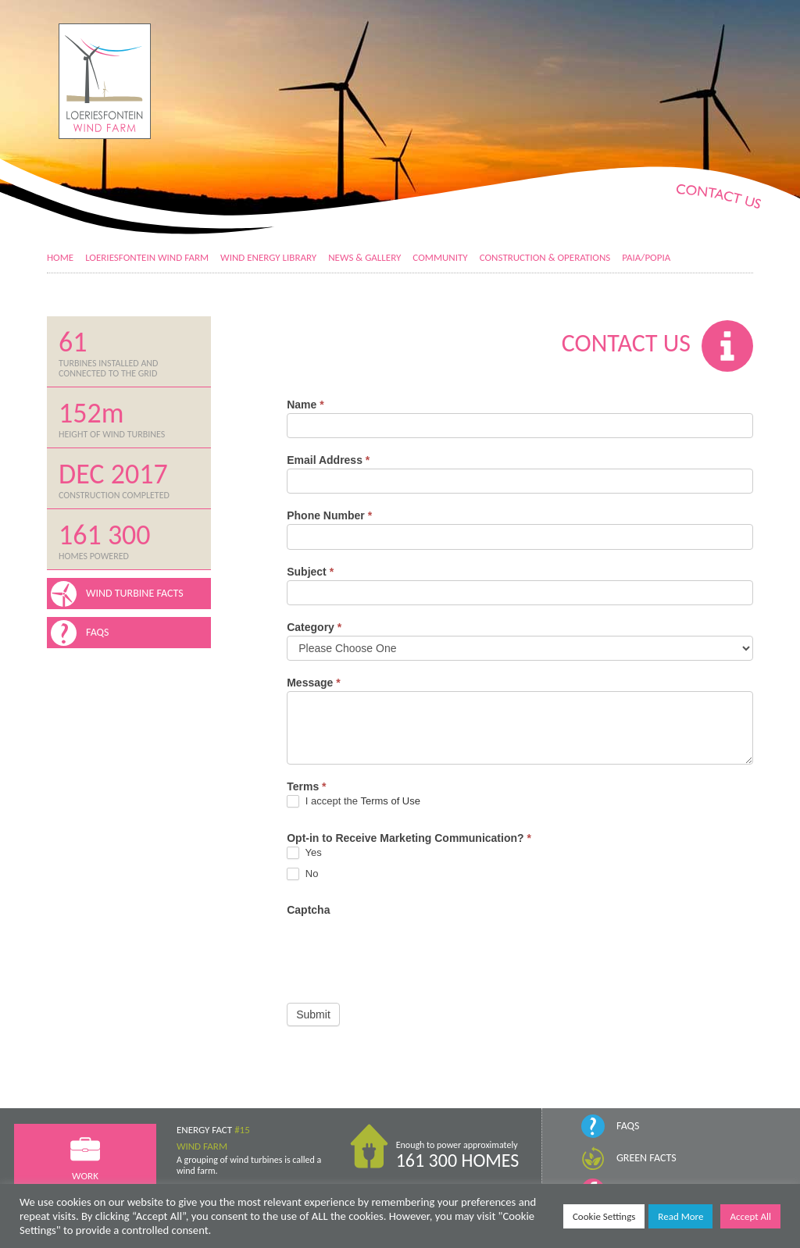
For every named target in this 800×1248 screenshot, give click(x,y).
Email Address (328, 460)
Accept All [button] (750, 1216)
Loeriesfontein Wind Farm (147, 257)
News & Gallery (364, 257)
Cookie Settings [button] (604, 1216)
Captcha (308, 910)
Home (60, 257)
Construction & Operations (545, 257)
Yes (304, 853)
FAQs (627, 1125)
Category (314, 627)
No (302, 874)
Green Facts (646, 1157)
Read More (680, 1216)
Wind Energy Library (268, 257)
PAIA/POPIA (646, 257)
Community (439, 257)
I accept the (353, 801)
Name (305, 404)
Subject (310, 571)
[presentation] (405, 948)
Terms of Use (390, 801)
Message (314, 682)
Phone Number (329, 515)
